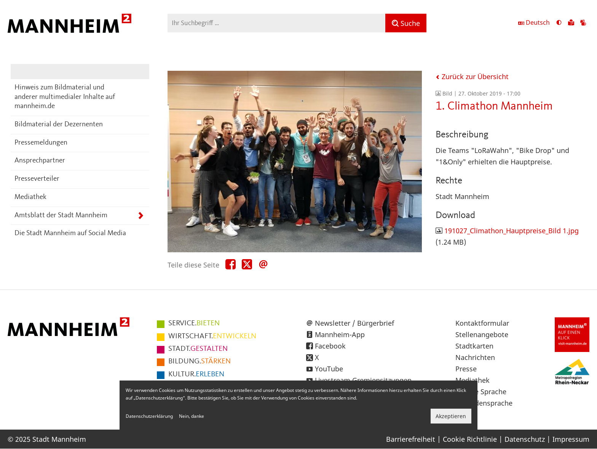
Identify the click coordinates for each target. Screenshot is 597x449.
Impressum (570, 439)
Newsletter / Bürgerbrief (354, 323)
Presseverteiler (36, 179)
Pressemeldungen (40, 142)
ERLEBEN (196, 374)
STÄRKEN (199, 361)
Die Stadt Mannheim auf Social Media (70, 233)
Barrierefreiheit (410, 439)
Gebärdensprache (483, 403)
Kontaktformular (482, 323)
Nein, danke (191, 416)
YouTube (329, 368)
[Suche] (405, 23)
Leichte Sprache (480, 391)
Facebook (330, 345)
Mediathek (30, 197)
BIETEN (194, 323)
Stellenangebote (481, 334)
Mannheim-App (340, 334)
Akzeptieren (451, 416)
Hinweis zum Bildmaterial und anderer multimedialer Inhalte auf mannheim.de (64, 97)
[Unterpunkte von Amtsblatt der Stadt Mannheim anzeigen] (140, 216)
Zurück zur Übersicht (472, 76)
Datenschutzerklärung (149, 416)
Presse (466, 368)
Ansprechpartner (39, 160)
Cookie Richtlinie (470, 439)
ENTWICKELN (212, 336)
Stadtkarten (474, 345)
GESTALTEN (198, 349)
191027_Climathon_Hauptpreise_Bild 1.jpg (511, 230)
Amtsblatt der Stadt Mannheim (60, 215)
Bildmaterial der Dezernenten (58, 124)
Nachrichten (475, 357)
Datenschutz (524, 439)
